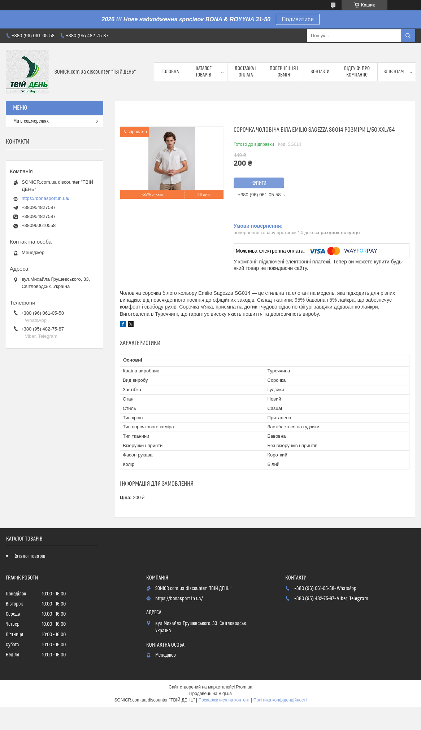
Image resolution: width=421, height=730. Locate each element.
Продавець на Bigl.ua (210, 693)
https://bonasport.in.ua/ (45, 198)
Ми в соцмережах (31, 121)
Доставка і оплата (245, 72)
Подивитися (298, 19)
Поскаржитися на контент (224, 700)
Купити (258, 183)
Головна (170, 72)
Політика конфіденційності (280, 700)
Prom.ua (244, 687)
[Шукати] (408, 35)
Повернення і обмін (284, 72)
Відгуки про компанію (357, 72)
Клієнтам (393, 72)
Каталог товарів (204, 72)
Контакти (320, 72)
